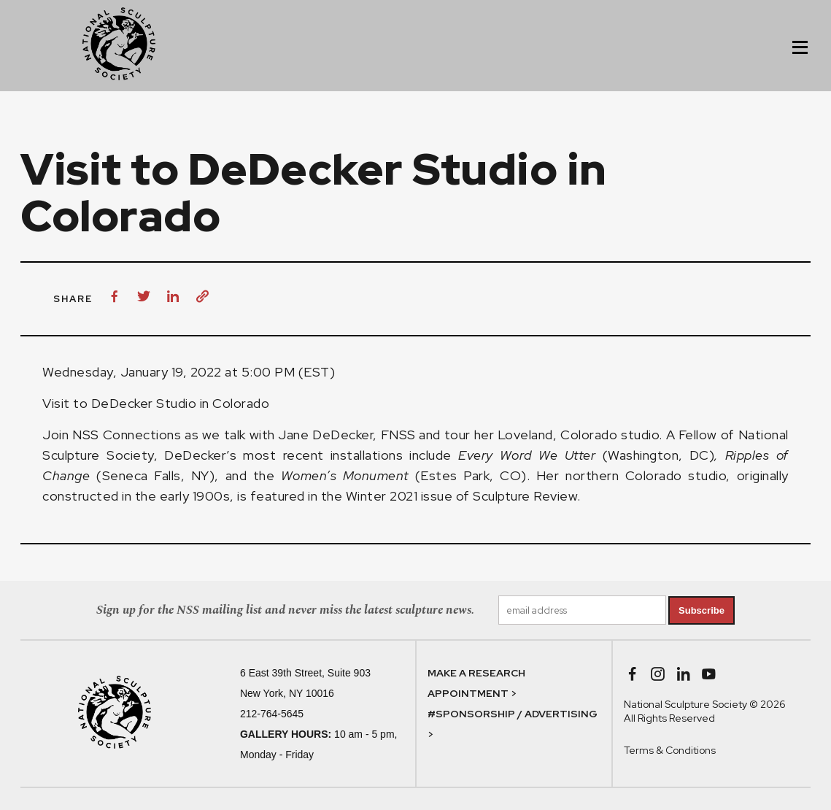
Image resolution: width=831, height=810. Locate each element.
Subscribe (701, 610)
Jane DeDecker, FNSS (346, 434)
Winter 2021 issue (399, 495)
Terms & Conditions (670, 750)
